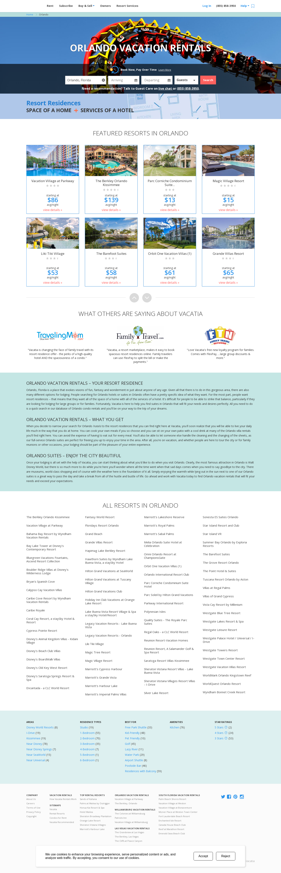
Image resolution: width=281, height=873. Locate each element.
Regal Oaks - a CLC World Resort (166, 632)
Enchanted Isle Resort (170, 820)
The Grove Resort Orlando (221, 562)
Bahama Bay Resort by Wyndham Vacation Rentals (48, 535)
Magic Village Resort (98, 660)
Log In (207, 6)
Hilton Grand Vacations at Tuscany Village (108, 581)
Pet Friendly (132, 738)
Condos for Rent (58, 817)
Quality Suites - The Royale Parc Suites (165, 621)
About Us (31, 799)
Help (245, 6)
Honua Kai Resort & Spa (92, 807)
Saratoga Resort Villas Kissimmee (166, 660)
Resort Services (127, 6)
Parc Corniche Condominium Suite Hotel (166, 584)
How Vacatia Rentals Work (63, 799)
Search (208, 80)
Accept (203, 856)
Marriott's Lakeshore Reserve (164, 517)
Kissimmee (33, 738)
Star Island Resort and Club (221, 525)
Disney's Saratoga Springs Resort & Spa (50, 677)
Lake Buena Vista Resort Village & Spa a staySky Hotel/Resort (110, 613)
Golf (127, 744)
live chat (165, 88)
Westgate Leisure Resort (220, 629)
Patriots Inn (121, 817)
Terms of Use (33, 807)
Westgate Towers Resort (220, 650)
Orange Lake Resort (90, 820)
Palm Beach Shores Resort (172, 799)
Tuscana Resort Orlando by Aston (225, 579)
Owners (105, 6)
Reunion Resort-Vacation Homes (166, 640)
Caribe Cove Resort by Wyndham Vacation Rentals (48, 600)
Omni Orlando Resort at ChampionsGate (160, 555)
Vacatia (53, 809)
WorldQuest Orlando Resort (222, 683)
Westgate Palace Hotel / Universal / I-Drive (228, 639)
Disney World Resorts (40, 727)
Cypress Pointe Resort (41, 630)
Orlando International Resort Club (166, 574)
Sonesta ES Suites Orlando (220, 517)
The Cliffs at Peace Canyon (128, 840)
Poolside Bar (133, 765)
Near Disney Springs (39, 749)
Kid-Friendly (132, 733)
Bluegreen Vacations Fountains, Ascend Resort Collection (47, 559)
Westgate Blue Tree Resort (221, 613)
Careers (30, 803)
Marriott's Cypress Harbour (103, 669)
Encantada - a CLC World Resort (47, 688)
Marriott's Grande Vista (100, 677)
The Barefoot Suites (216, 554)
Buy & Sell (86, 6)
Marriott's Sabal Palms (159, 534)
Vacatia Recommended (62, 822)
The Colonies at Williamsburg (130, 813)
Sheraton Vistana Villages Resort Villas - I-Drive (169, 682)
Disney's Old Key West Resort (46, 667)
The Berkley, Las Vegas (127, 836)
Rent (50, 6)
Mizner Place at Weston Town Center (178, 811)
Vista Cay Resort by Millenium (222, 604)
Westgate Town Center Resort (224, 658)
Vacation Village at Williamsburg (131, 822)
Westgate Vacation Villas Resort (224, 667)
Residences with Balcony (140, 771)
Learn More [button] (164, 70)
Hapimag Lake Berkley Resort (105, 550)
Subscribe (66, 6)
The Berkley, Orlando (126, 803)
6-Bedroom (87, 760)
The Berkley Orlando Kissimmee (48, 517)
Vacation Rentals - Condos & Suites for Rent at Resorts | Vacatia (34, 5)
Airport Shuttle (134, 760)
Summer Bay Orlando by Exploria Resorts (225, 543)
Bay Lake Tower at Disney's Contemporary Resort (45, 547)
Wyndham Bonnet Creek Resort (224, 692)
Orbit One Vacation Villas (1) (162, 566)
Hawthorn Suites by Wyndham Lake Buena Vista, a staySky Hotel (109, 560)
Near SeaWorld (35, 755)
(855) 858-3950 (226, 6)
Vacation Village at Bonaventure (175, 807)
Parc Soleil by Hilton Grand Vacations (168, 595)
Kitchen (174, 727)
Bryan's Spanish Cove (40, 581)
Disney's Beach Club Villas (43, 651)
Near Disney (34, 744)
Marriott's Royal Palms (159, 525)
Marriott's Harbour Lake (101, 686)
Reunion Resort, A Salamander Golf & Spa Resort (169, 650)
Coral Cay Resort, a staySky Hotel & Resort (50, 620)
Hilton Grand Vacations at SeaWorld (109, 571)
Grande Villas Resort (99, 542)
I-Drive (30, 733)
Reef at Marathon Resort (171, 829)
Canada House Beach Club (172, 824)
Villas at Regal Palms (216, 587)
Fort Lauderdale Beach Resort (174, 816)
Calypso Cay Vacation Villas (44, 590)
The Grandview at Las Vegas (129, 832)
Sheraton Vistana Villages (93, 824)
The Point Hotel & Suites (219, 571)
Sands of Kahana (88, 799)
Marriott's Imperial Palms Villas (105, 694)
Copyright (31, 816)
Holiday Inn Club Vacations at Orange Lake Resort (110, 601)
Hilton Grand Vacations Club (103, 591)
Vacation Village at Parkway (44, 525)
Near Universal (35, 760)
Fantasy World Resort (100, 517)
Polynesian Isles (155, 611)
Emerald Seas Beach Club (172, 833)
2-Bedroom (87, 738)
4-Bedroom (87, 749)
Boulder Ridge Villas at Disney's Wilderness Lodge (47, 571)
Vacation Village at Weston (172, 803)
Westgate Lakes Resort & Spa (223, 621)
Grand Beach (93, 534)
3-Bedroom (87, 744)
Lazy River (131, 749)
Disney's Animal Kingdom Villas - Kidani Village (52, 640)
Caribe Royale (35, 610)
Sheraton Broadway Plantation (95, 816)
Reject (225, 856)
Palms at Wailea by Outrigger (95, 803)
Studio (84, 727)
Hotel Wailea (86, 811)
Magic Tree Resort (97, 652)
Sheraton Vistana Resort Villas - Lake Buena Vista (168, 670)
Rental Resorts (57, 813)
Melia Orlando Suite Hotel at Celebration (163, 543)
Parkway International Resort (163, 603)
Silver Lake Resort (156, 693)
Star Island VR (212, 534)
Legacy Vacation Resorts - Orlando (108, 635)
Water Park (132, 755)
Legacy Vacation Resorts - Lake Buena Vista (111, 625)
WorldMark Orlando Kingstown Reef (227, 675)
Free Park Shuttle (136, 727)
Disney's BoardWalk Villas (43, 659)
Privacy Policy (33, 811)
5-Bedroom (87, 755)
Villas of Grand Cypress (218, 596)
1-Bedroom (87, 733)
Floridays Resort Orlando (102, 525)
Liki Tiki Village (94, 644)
